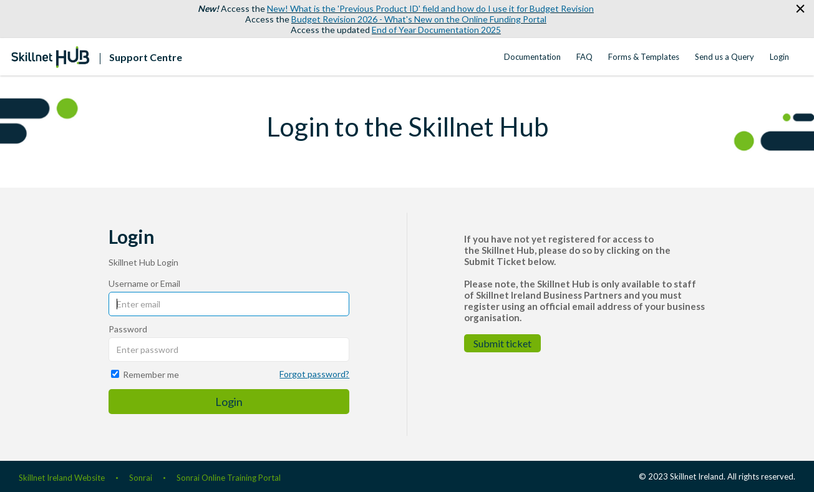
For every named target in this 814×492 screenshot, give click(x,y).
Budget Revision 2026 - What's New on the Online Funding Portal (418, 19)
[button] (800, 9)
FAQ (584, 57)
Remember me (151, 374)
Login (779, 57)
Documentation (532, 57)
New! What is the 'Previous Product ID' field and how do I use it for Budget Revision (430, 8)
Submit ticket (502, 343)
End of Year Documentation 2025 (436, 29)
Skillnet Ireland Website (62, 478)
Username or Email (144, 283)
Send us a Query (724, 57)
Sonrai (140, 478)
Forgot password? (314, 374)
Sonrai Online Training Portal (229, 478)
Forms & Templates (643, 57)
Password (128, 329)
